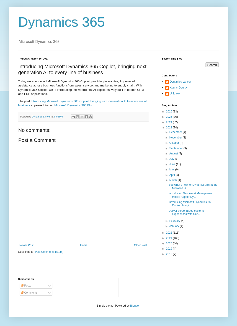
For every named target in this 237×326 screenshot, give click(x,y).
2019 (169, 248)
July (172, 158)
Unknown (175, 93)
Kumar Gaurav (179, 87)
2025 (169, 116)
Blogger (134, 305)
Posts (26, 285)
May (172, 169)
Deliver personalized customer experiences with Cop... (187, 212)
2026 (169, 111)
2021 (169, 238)
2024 (169, 122)
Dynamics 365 (61, 22)
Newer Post (26, 245)
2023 (169, 127)
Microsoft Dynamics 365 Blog (73, 105)
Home (84, 245)
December (176, 132)
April (172, 175)
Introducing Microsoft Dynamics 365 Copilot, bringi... (190, 204)
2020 (169, 243)
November (176, 137)
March (173, 180)
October (174, 142)
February (175, 220)
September (176, 148)
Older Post (140, 245)
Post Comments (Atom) (49, 251)
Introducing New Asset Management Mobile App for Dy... (191, 195)
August (174, 153)
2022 (169, 232)
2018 (169, 254)
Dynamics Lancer (180, 81)
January (174, 226)
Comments (29, 292)
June (172, 164)
